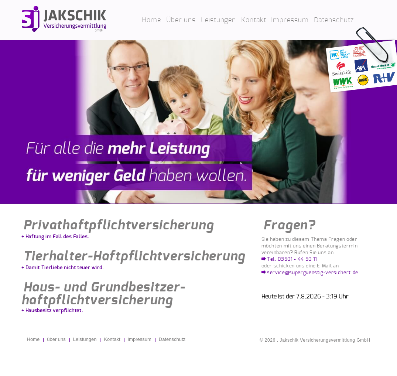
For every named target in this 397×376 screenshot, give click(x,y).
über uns (56, 339)
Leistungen (218, 20)
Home (151, 20)
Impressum (289, 20)
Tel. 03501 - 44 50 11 (292, 259)
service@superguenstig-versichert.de (312, 272)
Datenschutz (334, 20)
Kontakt (253, 20)
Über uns (181, 20)
